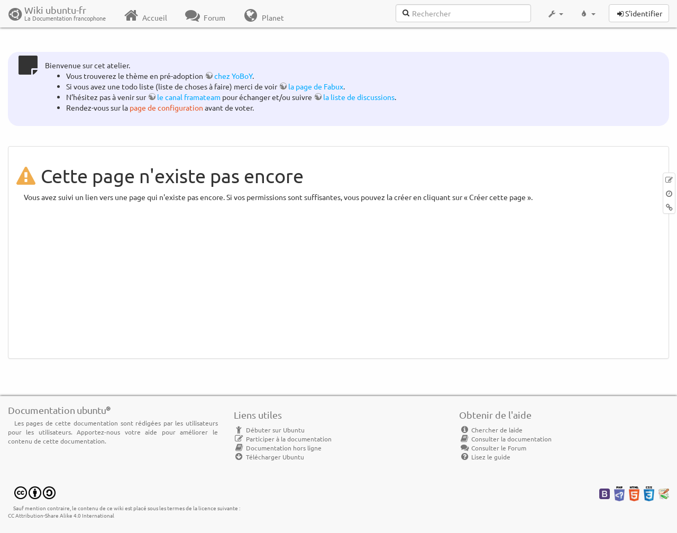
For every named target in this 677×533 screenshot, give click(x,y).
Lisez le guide (484, 457)
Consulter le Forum (492, 448)
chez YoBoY (233, 75)
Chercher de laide (491, 430)
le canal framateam (189, 97)
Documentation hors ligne (278, 448)
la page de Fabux (315, 86)
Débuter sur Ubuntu (269, 430)
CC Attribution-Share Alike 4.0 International (61, 515)
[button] (555, 14)
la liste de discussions (359, 97)
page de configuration (166, 107)
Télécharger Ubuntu (269, 457)
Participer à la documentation (283, 439)
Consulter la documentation (505, 439)
